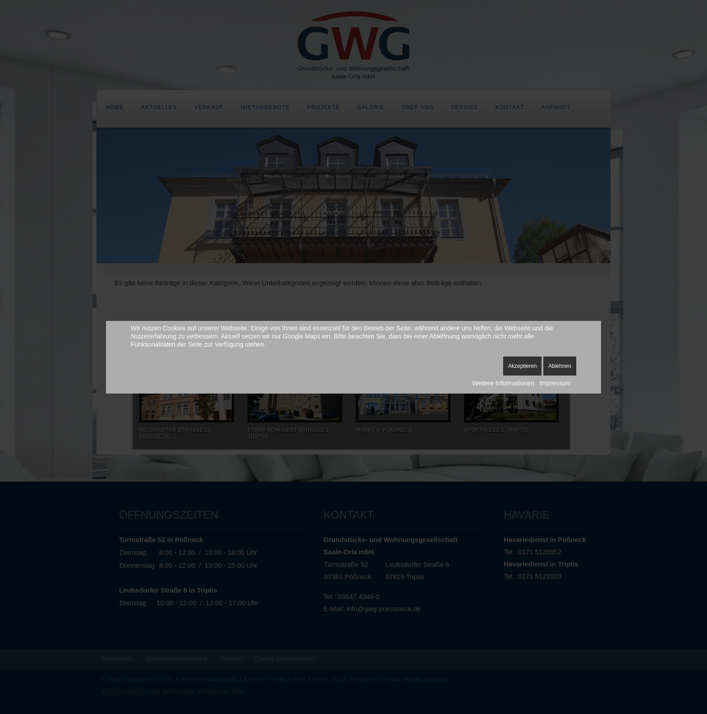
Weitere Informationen (503, 383)
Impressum (555, 383)
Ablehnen (559, 366)
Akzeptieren (522, 366)
